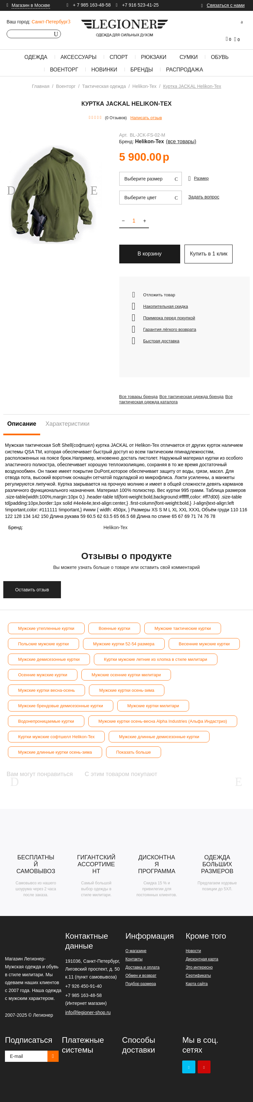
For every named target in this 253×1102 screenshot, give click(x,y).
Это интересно (199, 966)
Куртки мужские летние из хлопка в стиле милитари (155, 655)
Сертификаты (198, 975)
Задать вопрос (202, 190)
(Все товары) (225, 136)
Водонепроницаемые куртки (46, 717)
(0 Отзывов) (116, 118)
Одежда (35, 57)
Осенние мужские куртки (42, 671)
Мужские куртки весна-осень (46, 686)
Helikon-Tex (200, 136)
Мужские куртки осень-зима (126, 686)
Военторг (64, 69)
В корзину (150, 250)
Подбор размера (141, 983)
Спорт (119, 57)
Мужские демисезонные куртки (49, 655)
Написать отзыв (146, 117)
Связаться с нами (226, 5)
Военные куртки (114, 624)
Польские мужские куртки (43, 640)
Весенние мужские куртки (204, 640)
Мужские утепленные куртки (46, 624)
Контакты (134, 958)
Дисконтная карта (202, 958)
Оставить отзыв (32, 586)
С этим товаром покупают (160, 770)
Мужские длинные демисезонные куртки (159, 733)
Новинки (104, 69)
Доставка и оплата (143, 966)
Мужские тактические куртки (183, 624)
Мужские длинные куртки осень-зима (55, 748)
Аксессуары (79, 57)
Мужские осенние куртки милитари (126, 671)
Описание (21, 420)
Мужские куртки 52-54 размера (124, 640)
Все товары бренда (138, 392)
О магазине (136, 950)
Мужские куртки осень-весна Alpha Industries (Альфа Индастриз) (162, 717)
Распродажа (184, 69)
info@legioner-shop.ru (88, 1011)
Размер (201, 172)
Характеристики (67, 420)
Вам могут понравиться (50, 770)
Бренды (141, 69)
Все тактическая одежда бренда (196, 392)
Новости (193, 950)
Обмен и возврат (141, 975)
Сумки (189, 57)
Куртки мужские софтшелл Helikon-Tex (56, 733)
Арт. (123, 136)
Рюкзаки (153, 57)
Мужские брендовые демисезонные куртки (60, 702)
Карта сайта (197, 983)
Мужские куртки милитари (153, 702)
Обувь (220, 57)
